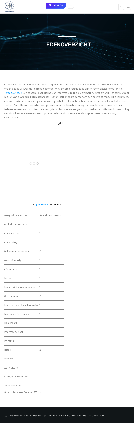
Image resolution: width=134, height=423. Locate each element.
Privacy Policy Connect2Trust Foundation (75, 415)
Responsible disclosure (25, 415)
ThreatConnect (12, 92)
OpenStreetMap (42, 205)
